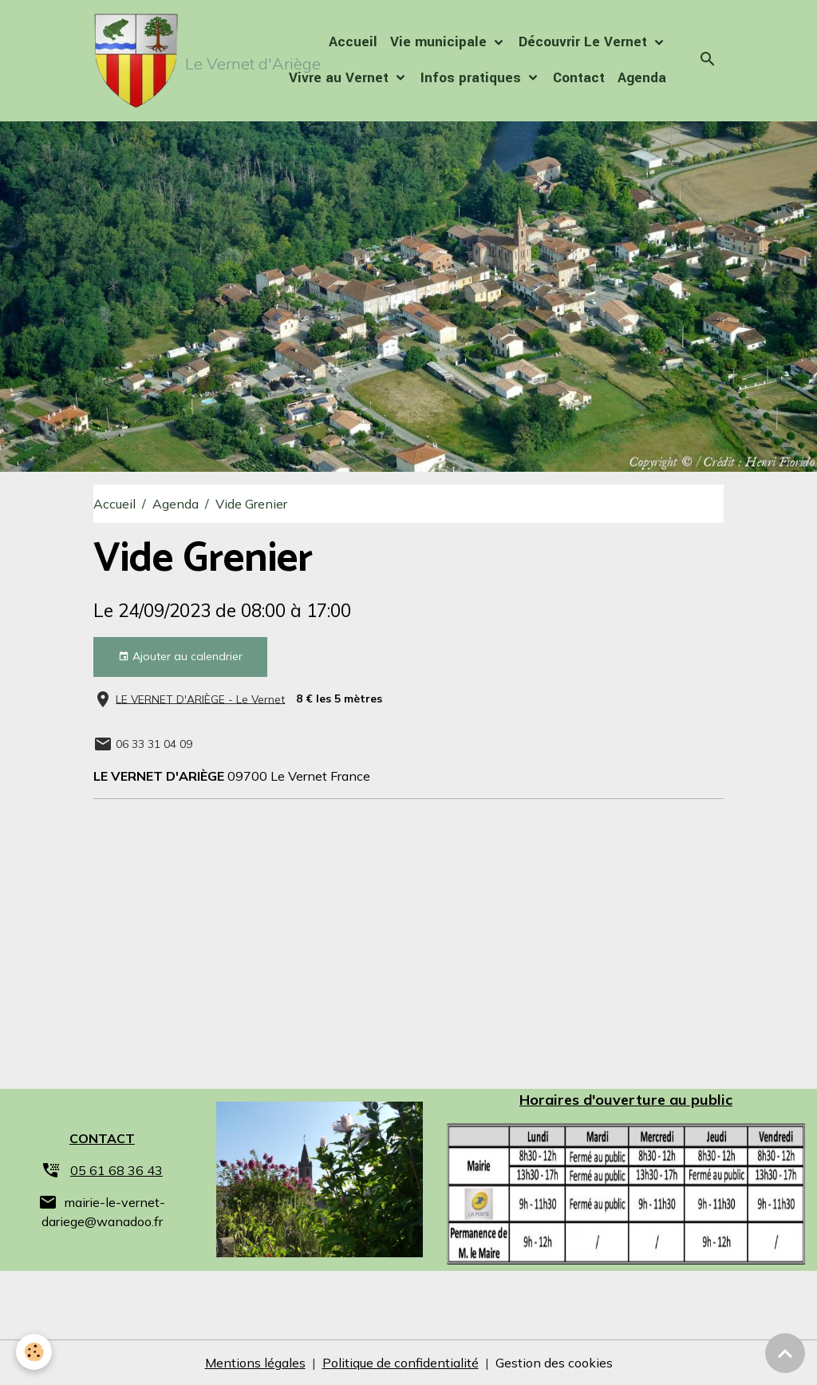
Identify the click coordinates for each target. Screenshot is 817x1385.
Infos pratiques (472, 78)
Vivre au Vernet (341, 78)
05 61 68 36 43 (116, 1170)
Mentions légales (255, 1363)
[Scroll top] (785, 1353)
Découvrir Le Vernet (585, 42)
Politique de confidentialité (400, 1363)
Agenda (642, 78)
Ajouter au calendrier (180, 656)
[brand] (164, 61)
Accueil (353, 42)
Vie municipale (440, 42)
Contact (579, 78)
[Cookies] (34, 1352)
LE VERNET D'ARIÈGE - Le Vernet (200, 698)
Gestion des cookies (554, 1363)
